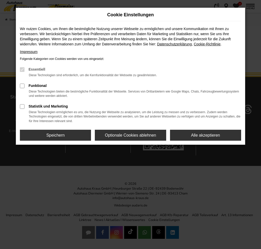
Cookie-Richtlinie (207, 44)
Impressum (28, 52)
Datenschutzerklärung (174, 44)
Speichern (55, 135)
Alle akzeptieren (205, 135)
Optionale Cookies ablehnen (130, 135)
